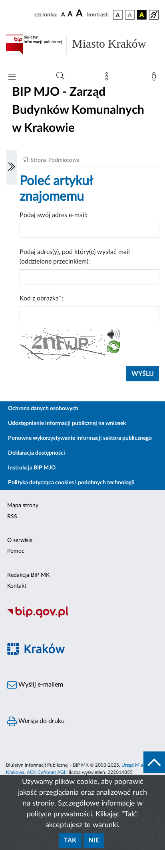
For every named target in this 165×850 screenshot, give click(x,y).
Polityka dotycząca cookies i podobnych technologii (71, 482)
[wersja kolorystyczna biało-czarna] (130, 15)
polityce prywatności (59, 814)
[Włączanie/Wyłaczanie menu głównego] (12, 77)
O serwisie (19, 540)
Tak (70, 840)
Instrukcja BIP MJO (32, 468)
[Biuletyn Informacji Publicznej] (82, 616)
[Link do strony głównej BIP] (82, 44)
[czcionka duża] (80, 13)
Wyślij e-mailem (35, 685)
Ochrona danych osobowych (43, 408)
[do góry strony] (154, 762)
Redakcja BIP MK (28, 575)
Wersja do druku (36, 721)
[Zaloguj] (155, 78)
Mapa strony (22, 505)
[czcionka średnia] (70, 14)
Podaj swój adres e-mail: (53, 215)
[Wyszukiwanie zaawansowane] (60, 76)
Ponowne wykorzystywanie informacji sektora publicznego (80, 438)
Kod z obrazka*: (41, 298)
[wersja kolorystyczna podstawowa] (118, 15)
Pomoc (15, 551)
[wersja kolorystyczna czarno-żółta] (142, 15)
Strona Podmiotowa (55, 160)
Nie (94, 840)
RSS (12, 517)
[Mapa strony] (108, 78)
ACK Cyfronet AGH (47, 772)
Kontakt (16, 586)
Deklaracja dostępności (36, 453)
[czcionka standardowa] (63, 14)
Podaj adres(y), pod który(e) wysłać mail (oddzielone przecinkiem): (75, 257)
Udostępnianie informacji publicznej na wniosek (67, 423)
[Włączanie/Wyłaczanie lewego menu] (11, 167)
